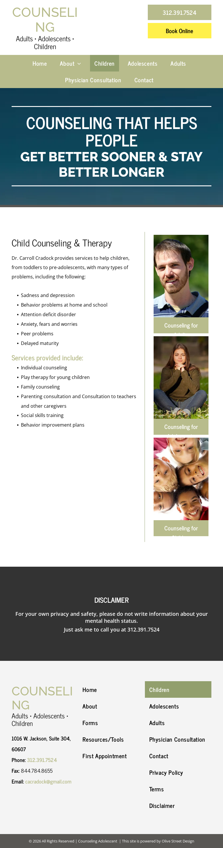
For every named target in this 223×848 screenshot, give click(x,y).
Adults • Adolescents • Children (45, 42)
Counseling (45, 20)
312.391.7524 (143, 629)
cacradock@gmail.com (48, 781)
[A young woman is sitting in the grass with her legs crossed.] (181, 377)
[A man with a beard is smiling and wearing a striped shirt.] (181, 276)
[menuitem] (41, 63)
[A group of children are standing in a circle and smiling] (181, 479)
